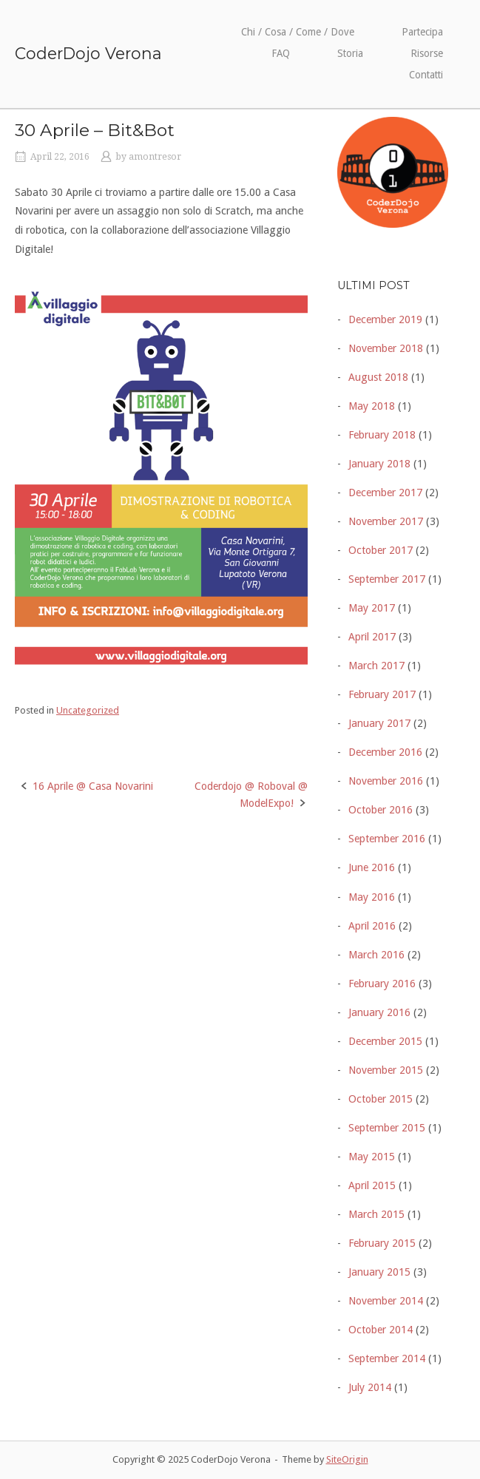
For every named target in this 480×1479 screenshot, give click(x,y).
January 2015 (379, 1272)
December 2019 (385, 319)
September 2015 (386, 1128)
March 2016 (376, 955)
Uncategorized (87, 710)
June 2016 (371, 867)
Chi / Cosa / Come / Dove (297, 32)
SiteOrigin (347, 1459)
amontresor (155, 157)
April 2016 (372, 926)
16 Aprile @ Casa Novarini (93, 786)
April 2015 (372, 1185)
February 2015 (382, 1243)
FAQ (280, 53)
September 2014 (386, 1358)
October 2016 (380, 810)
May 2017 (371, 608)
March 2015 (376, 1214)
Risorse (426, 53)
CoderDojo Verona (88, 53)
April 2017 (372, 637)
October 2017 (380, 550)
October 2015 (380, 1099)
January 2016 (379, 1012)
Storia (350, 53)
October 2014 (380, 1330)
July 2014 (369, 1387)
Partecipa (422, 32)
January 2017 (379, 723)
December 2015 (385, 1041)
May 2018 (371, 406)
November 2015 (385, 1070)
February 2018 (382, 435)
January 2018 (379, 464)
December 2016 (385, 752)
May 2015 (371, 1156)
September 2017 (386, 579)
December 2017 (385, 492)
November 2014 (385, 1301)
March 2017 (376, 665)
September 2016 (386, 839)
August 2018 (378, 377)
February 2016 (382, 983)
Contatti (426, 75)
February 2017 (382, 694)
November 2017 (385, 521)
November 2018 (385, 348)
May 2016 (371, 897)
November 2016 (385, 781)
